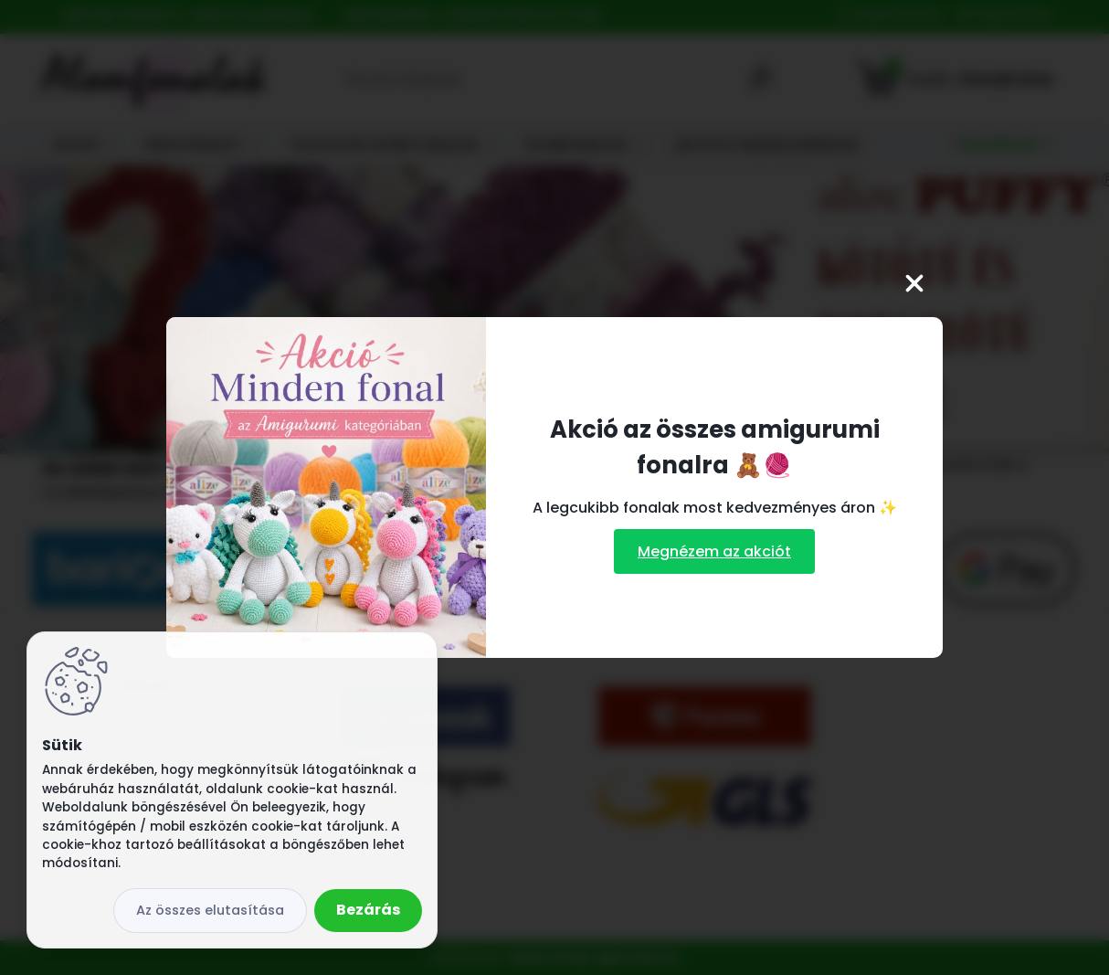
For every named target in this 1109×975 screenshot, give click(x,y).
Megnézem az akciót (714, 551)
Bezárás (368, 909)
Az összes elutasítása (210, 910)
